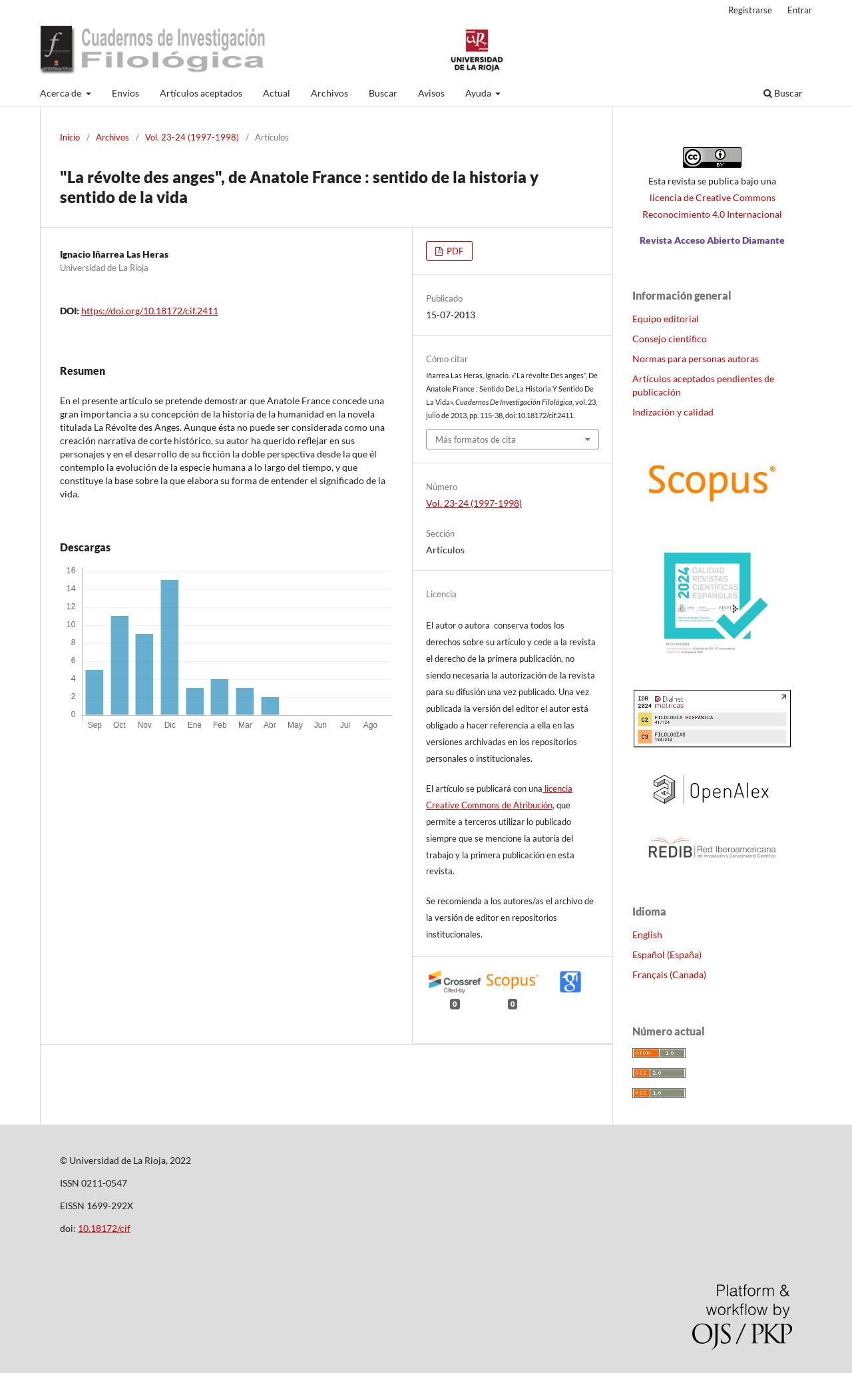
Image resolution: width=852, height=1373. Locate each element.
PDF (454, 251)
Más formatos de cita (475, 439)
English (647, 934)
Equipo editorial (665, 318)
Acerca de (61, 93)
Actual (276, 93)
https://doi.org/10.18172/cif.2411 (149, 310)
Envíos (125, 93)
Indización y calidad (673, 411)
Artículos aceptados (201, 93)
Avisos (431, 93)
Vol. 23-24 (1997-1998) (192, 137)
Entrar (799, 10)
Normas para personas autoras (695, 358)
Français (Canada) (669, 974)
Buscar (383, 93)
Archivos (329, 93)
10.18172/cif (104, 1228)
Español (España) (667, 954)
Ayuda (479, 93)
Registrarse (750, 10)
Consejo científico (669, 338)
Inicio (70, 137)
